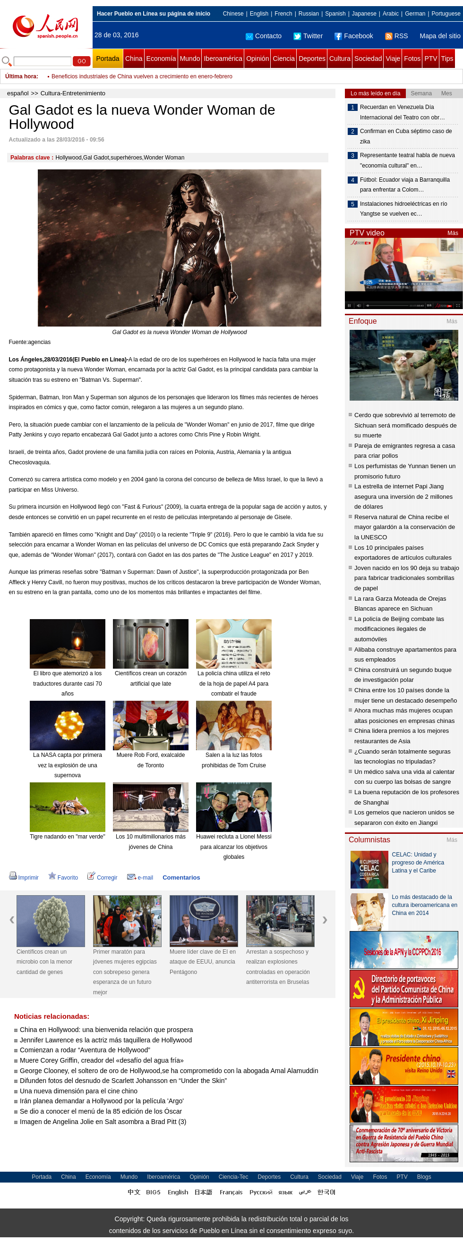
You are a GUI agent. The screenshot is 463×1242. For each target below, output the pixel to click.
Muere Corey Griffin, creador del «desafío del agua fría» (102, 1060)
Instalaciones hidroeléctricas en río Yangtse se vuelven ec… (403, 209)
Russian (309, 13)
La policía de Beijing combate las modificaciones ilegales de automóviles (399, 629)
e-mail (140, 877)
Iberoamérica (223, 58)
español (18, 93)
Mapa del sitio (440, 36)
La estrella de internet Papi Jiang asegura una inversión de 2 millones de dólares (403, 496)
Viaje (393, 58)
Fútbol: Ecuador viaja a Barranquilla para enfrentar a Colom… (405, 184)
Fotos (412, 58)
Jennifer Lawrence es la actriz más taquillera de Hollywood (106, 1040)
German (415, 13)
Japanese (364, 13)
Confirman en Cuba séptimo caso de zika (406, 136)
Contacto (264, 36)
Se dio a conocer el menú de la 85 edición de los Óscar (101, 1111)
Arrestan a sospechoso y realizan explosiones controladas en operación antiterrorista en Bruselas (278, 967)
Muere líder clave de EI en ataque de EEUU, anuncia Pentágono (203, 961)
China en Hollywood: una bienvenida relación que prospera (106, 1029)
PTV (430, 58)
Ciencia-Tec (234, 1177)
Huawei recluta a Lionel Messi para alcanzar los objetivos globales (233, 846)
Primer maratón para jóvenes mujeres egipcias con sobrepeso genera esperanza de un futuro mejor (125, 972)
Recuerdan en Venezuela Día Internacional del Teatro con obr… (402, 112)
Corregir (102, 877)
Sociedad (368, 58)
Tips (447, 58)
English (259, 13)
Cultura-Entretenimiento (73, 93)
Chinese (233, 13)
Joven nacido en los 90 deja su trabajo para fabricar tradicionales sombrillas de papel (406, 578)
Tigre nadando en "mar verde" (67, 836)
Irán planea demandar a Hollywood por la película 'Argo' (102, 1101)
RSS (396, 36)
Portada (107, 58)
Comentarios (181, 877)
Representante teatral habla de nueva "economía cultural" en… (407, 160)
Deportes (312, 58)
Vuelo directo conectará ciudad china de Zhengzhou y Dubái (127, 76)
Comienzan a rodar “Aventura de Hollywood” (85, 1050)
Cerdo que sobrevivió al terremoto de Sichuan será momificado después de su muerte (405, 425)
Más (452, 233)
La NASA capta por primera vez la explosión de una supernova (67, 765)
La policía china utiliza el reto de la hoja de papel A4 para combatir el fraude (233, 683)
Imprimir (24, 877)
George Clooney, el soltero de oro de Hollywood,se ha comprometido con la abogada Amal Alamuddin (169, 1070)
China (134, 58)
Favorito (63, 877)
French (283, 13)
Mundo (190, 58)
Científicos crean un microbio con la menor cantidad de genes (44, 961)
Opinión (257, 58)
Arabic (391, 13)
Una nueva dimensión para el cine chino (78, 1091)
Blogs (424, 1177)
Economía (161, 58)
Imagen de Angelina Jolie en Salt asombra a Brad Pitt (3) (103, 1121)
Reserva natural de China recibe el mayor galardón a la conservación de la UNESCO (404, 527)
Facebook (353, 36)
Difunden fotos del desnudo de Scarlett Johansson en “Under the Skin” (123, 1080)
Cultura (340, 58)
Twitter (308, 36)
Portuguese (446, 13)
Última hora (20, 76)
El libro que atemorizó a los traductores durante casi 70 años (67, 683)
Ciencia (284, 58)
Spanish (335, 13)
